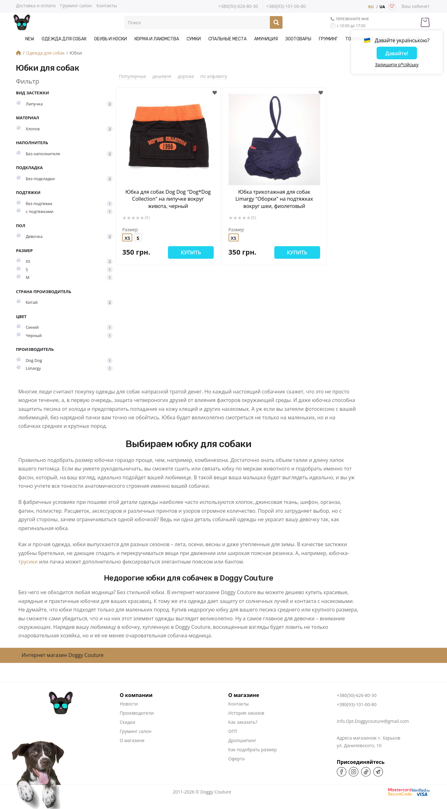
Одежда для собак (64, 39)
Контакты (107, 5)
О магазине (132, 740)
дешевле (161, 76)
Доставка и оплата (36, 5)
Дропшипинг (242, 740)
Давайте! (396, 53)
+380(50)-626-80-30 (238, 6)
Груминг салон (76, 5)
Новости (129, 704)
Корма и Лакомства (156, 39)
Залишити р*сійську (397, 64)
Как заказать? (242, 722)
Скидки (127, 722)
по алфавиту (213, 76)
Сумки (194, 39)
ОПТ (232, 731)
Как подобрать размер (252, 750)
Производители (137, 713)
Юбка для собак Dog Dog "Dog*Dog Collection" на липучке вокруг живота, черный (168, 199)
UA (382, 6)
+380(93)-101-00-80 (286, 6)
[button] (214, 92)
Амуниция (266, 39)
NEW (29, 39)
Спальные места (227, 39)
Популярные (132, 76)
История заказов (246, 713)
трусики (28, 561)
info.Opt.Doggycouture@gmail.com (373, 721)
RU (370, 6)
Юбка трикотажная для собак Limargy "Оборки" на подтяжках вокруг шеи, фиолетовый (274, 199)
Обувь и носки (110, 39)
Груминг (328, 39)
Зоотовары (298, 39)
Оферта (236, 759)
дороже (186, 76)
